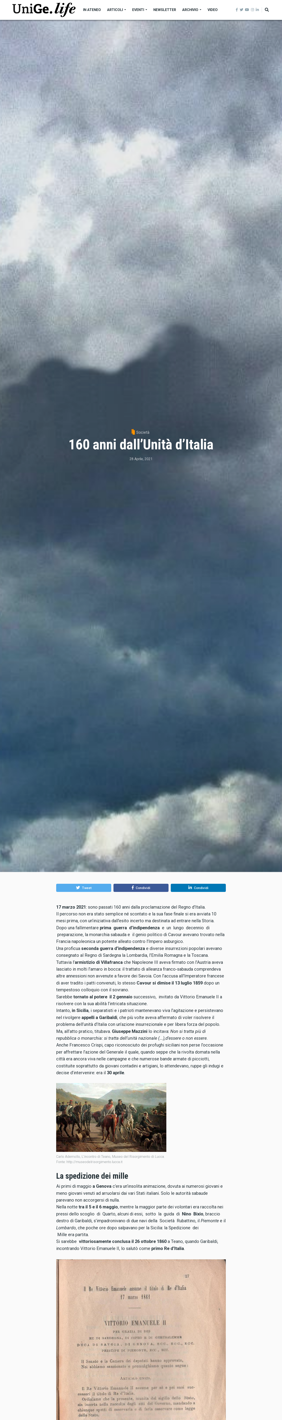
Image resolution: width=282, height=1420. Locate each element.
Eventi (139, 10)
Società (142, 432)
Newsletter (164, 10)
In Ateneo (92, 10)
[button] (83, 888)
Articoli (116, 10)
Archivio (191, 10)
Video (213, 10)
